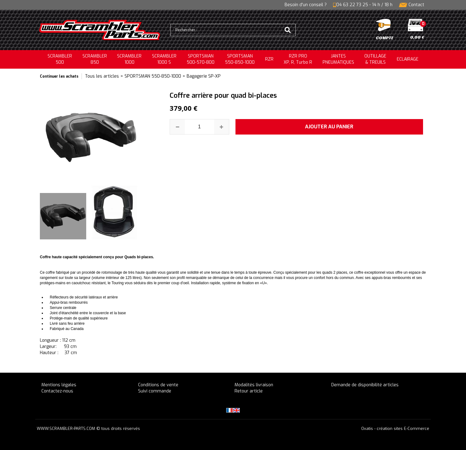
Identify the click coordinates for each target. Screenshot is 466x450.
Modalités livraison (254, 385)
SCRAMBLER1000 (129, 59)
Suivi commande (154, 391)
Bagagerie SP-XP (204, 76)
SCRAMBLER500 (60, 59)
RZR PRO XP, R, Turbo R (298, 59)
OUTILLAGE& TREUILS (375, 59)
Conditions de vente (158, 385)
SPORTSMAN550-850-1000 (240, 59)
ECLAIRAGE (407, 59)
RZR (269, 59)
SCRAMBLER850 (95, 59)
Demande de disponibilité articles (365, 385)
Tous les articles (102, 76)
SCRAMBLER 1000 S (164, 59)
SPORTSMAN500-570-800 (200, 59)
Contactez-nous (57, 391)
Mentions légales (58, 385)
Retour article (249, 391)
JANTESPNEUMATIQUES (338, 59)
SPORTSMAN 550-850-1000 (153, 76)
